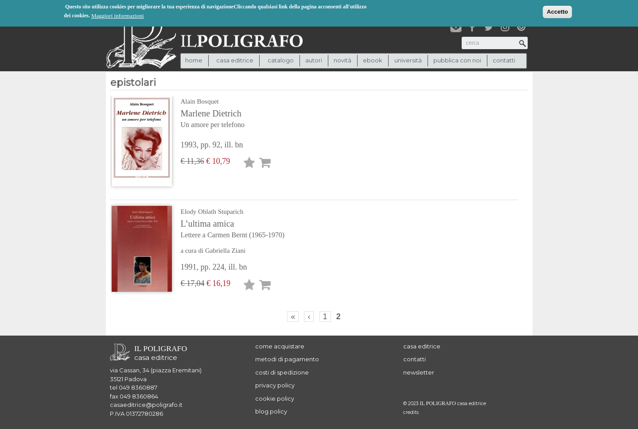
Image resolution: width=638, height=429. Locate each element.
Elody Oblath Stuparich (212, 211)
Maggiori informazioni (117, 15)
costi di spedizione (282, 372)
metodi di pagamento (287, 359)
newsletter (418, 372)
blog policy (271, 411)
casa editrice (421, 346)
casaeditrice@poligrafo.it (146, 404)
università (408, 60)
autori (313, 60)
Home (193, 60)
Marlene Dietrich (252, 119)
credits (411, 412)
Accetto (557, 11)
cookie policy (274, 398)
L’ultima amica (252, 230)
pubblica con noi (457, 60)
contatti (504, 60)
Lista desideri (249, 164)
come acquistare (279, 346)
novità (342, 60)
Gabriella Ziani (225, 250)
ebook (372, 60)
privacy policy (275, 385)
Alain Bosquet (200, 101)
